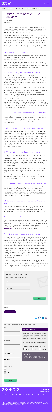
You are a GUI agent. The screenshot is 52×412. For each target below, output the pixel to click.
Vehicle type (7, 359)
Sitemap (44, 394)
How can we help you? (9, 353)
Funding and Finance (10, 311)
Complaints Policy (26, 394)
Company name (7, 347)
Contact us (34, 394)
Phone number (7, 340)
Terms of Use (4, 394)
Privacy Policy (35, 359)
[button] (44, 3)
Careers (39, 394)
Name (7, 281)
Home (3, 8)
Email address (9, 288)
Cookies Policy (11, 394)
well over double (8, 228)
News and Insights (11, 8)
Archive (19, 8)
